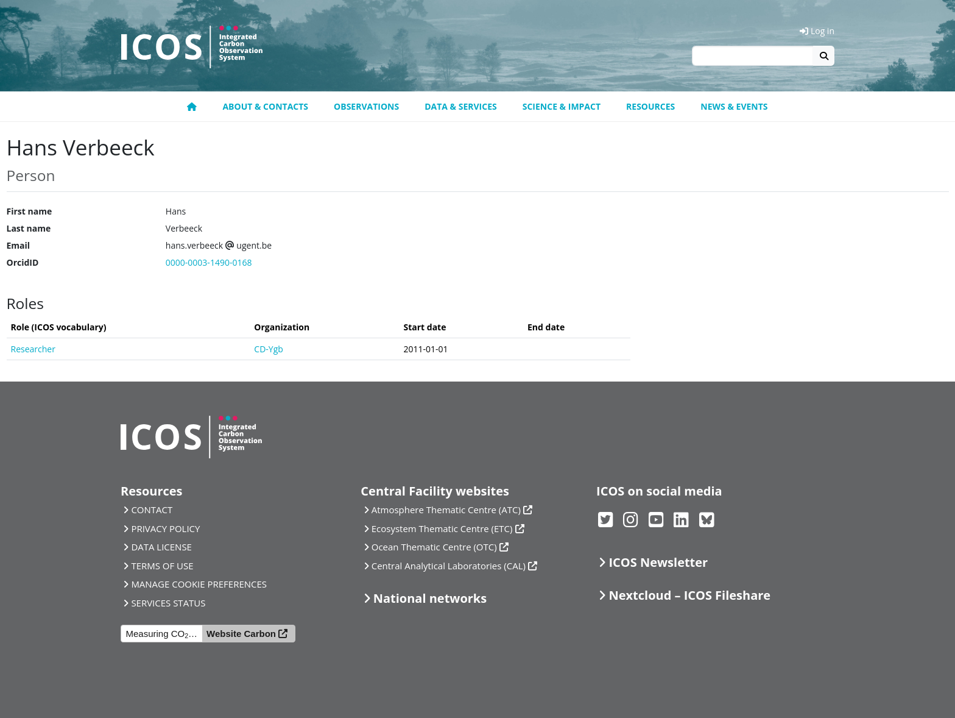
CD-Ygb (268, 349)
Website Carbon (241, 633)
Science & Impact (562, 106)
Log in (817, 31)
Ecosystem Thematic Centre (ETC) (442, 528)
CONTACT (151, 509)
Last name (29, 228)
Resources (650, 106)
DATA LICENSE (161, 547)
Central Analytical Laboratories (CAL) (449, 566)
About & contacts (265, 106)
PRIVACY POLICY (165, 528)
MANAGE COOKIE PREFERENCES (199, 584)
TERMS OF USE (162, 566)
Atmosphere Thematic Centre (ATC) (446, 509)
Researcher (33, 349)
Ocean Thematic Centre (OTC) (434, 547)
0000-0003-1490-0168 (209, 262)
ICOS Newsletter (658, 562)
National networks (430, 598)
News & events (733, 106)
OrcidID (23, 262)
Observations (366, 106)
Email (18, 245)
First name (29, 211)
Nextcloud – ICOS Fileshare (689, 595)
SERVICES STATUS (168, 603)
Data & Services (461, 106)
